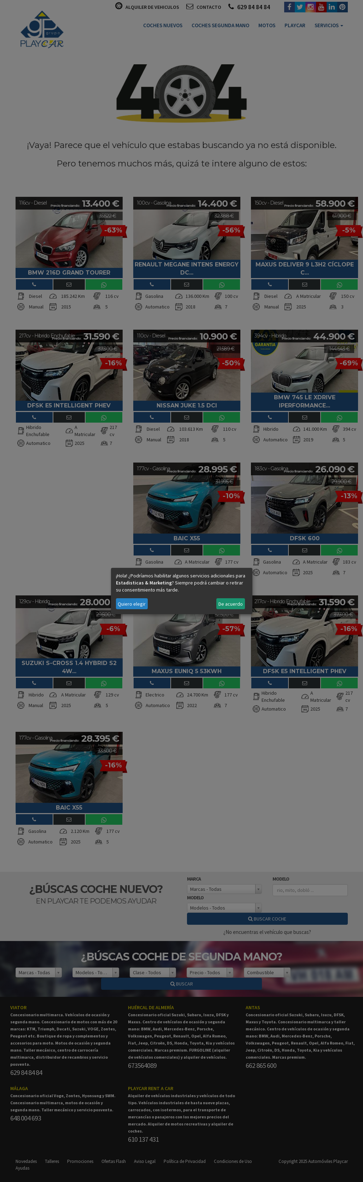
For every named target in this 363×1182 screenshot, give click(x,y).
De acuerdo (230, 604)
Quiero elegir (132, 604)
